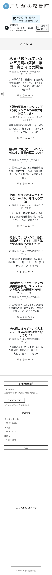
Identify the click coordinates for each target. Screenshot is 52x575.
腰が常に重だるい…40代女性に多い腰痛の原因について (26, 152)
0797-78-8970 (14, 400)
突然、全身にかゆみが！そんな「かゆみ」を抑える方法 (26, 198)
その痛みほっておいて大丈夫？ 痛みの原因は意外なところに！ (26, 332)
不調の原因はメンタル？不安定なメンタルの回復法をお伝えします (26, 110)
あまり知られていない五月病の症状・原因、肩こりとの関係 (26, 62)
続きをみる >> (26, 95)
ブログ (28, 74)
